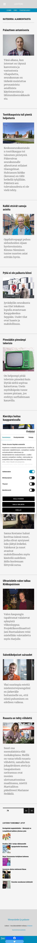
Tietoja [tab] (30, 437)
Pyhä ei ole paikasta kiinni (17, 273)
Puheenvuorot (25, 10)
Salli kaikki (18, 499)
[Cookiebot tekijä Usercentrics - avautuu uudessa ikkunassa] (26, 431)
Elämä (9, 10)
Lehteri (18, 4)
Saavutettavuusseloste (19, 930)
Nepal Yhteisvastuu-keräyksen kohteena (16, 856)
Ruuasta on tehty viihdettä (17, 718)
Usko (15, 10)
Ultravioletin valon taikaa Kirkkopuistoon (16, 582)
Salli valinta (18, 504)
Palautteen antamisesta (16, 30)
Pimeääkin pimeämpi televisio (14, 341)
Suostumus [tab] (6, 437)
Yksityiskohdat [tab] (18, 437)
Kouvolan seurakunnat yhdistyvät (22, 882)
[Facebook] (14, 938)
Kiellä (18, 510)
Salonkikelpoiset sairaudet (17, 655)
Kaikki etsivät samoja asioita (14, 207)
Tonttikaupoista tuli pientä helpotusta (17, 116)
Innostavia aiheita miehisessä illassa (14, 869)
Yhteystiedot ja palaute (18, 919)
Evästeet (29, 925)
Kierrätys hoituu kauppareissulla (12, 418)
